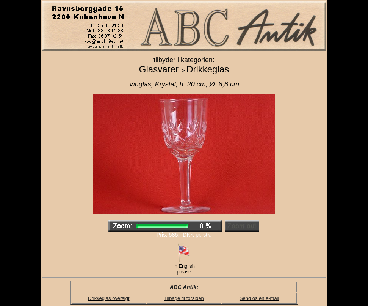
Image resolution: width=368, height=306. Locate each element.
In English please (184, 267)
